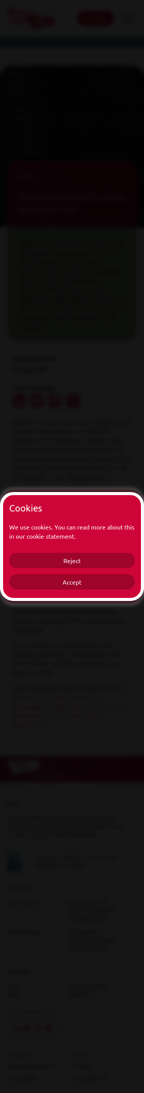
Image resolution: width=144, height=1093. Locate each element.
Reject (72, 560)
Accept (72, 582)
